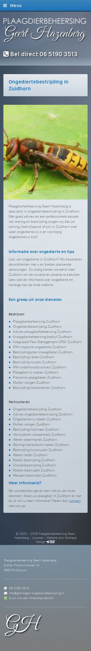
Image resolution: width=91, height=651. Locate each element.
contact (75, 500)
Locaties (38, 538)
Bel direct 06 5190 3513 (40, 54)
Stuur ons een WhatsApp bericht (31, 598)
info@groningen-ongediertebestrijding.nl (36, 593)
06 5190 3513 (19, 588)
